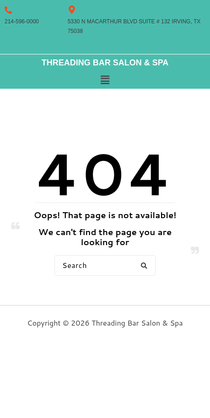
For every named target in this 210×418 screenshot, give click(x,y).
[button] (105, 80)
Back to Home (105, 295)
